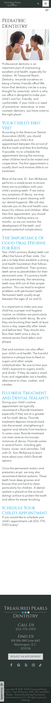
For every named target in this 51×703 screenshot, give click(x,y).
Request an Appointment (25, 663)
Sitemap (25, 700)
